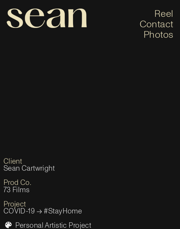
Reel (163, 13)
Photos (158, 34)
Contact (156, 24)
